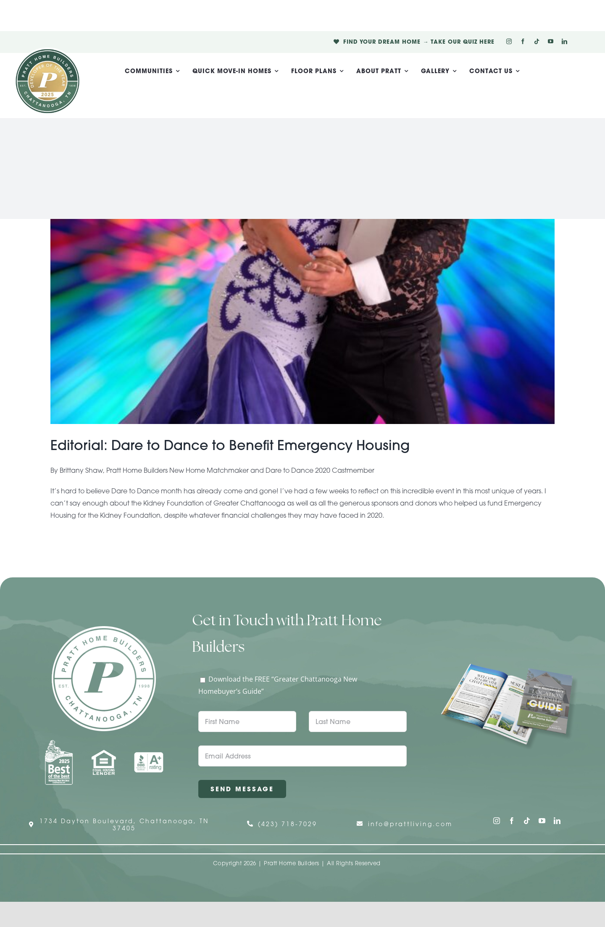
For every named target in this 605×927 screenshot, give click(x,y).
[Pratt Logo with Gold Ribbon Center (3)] (47, 51)
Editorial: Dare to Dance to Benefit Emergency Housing (230, 445)
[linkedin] (564, 41)
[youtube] (550, 41)
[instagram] (509, 41)
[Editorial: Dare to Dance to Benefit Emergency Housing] (302, 321)
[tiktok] (536, 41)
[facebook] (523, 41)
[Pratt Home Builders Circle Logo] (103, 629)
